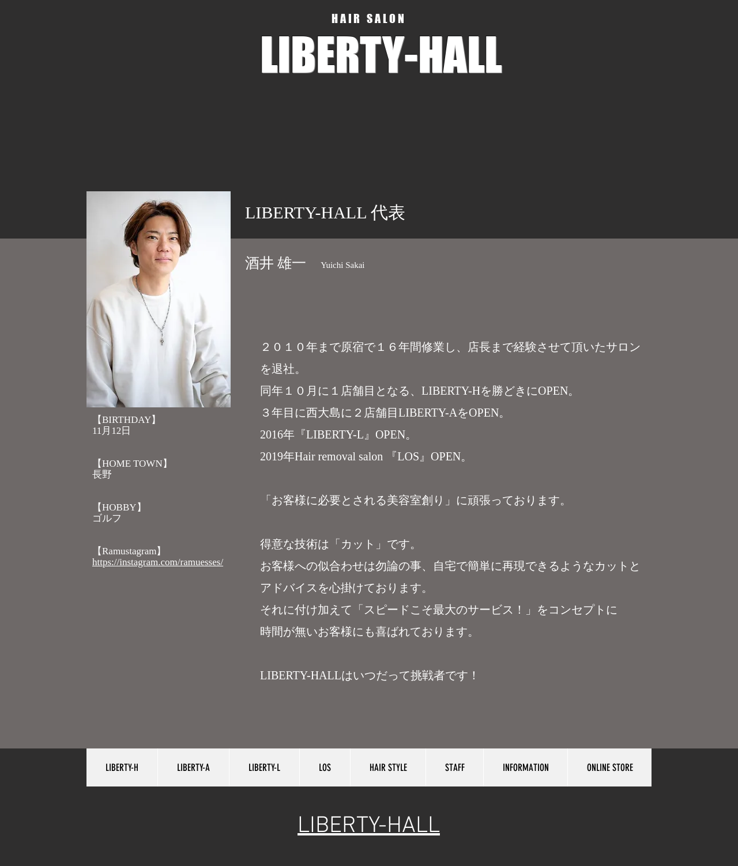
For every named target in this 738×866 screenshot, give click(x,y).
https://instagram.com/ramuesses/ (157, 562)
